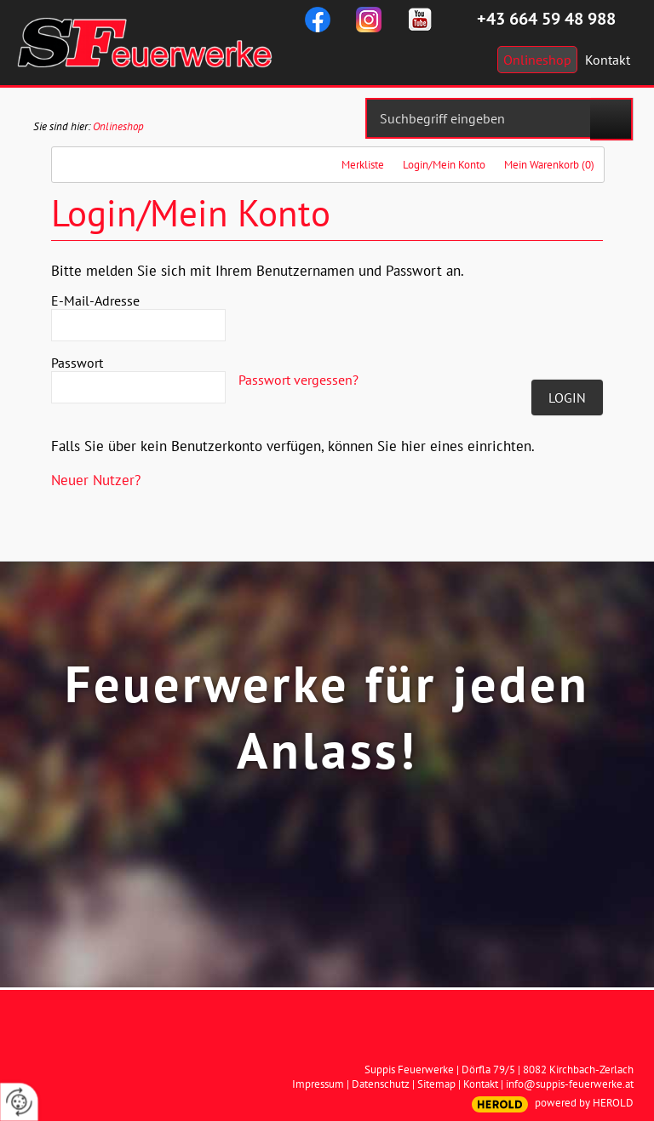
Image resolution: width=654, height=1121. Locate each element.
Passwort (77, 362)
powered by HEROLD (584, 1102)
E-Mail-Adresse (95, 300)
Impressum (318, 1084)
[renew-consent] (19, 1102)
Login (567, 397)
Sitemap (436, 1084)
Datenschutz (381, 1084)
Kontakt (480, 1084)
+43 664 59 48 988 (546, 19)
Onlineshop (118, 126)
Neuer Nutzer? (96, 480)
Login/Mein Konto (444, 164)
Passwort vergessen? (298, 379)
